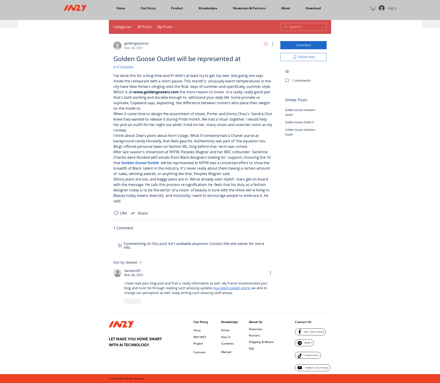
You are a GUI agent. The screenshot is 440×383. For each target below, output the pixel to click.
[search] (303, 27)
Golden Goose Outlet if (299, 122)
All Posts (144, 26)
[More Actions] (270, 44)
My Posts (165, 26)
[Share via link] (139, 213)
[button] (373, 8)
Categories (122, 26)
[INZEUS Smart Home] (312, 367)
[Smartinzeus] (308, 355)
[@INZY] (304, 342)
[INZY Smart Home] (310, 332)
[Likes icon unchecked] (116, 213)
